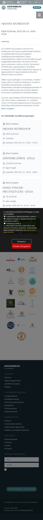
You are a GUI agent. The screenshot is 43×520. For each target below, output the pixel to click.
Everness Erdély (22, 2)
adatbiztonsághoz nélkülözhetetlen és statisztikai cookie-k (19, 220)
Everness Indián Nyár (9, 2)
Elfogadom (21, 241)
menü (39, 15)
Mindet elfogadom (21, 246)
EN (37, 2)
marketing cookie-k (12, 223)
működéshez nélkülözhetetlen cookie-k (20, 216)
